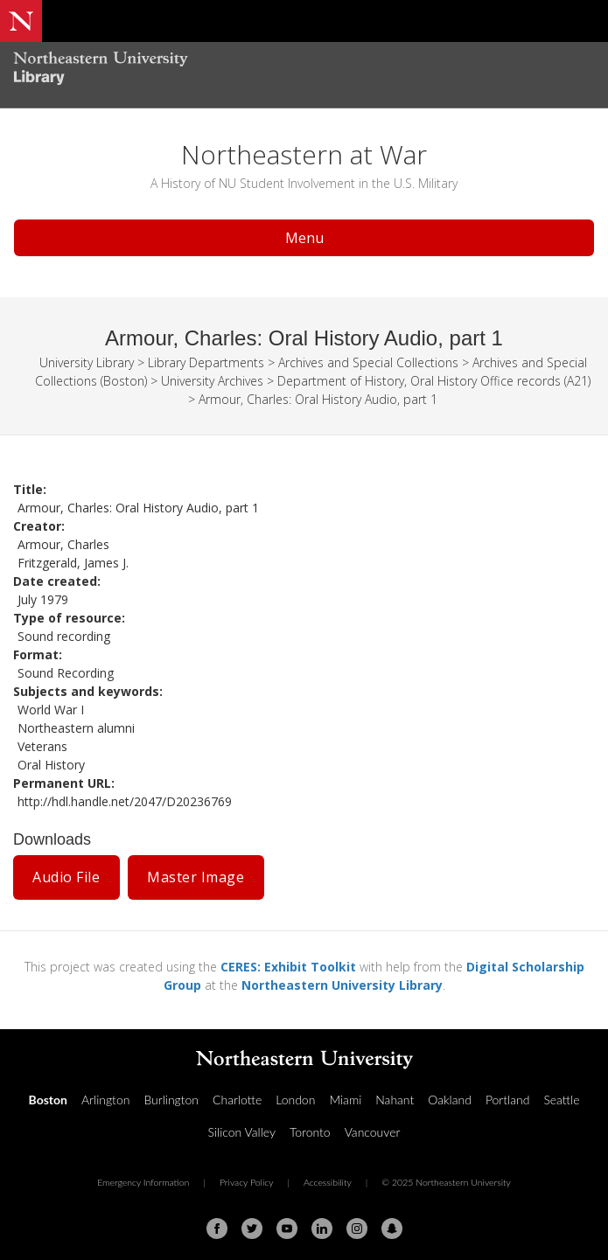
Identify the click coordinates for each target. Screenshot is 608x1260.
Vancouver (373, 1131)
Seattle (561, 1099)
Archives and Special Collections (368, 362)
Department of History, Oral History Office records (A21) (434, 380)
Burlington (171, 1099)
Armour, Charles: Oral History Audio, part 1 (318, 399)
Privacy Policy (247, 1182)
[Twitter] (251, 1228)
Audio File (66, 877)
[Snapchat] (391, 1228)
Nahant (394, 1099)
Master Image (195, 877)
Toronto (310, 1131)
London (295, 1099)
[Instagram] (356, 1228)
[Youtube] (286, 1228)
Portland (508, 1099)
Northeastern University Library (342, 985)
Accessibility (328, 1182)
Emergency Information (143, 1182)
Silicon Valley (242, 1131)
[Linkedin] (321, 1228)
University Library (86, 362)
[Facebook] (216, 1228)
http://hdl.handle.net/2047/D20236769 (124, 801)
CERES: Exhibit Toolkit (288, 966)
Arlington (105, 1099)
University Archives (212, 380)
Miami (345, 1099)
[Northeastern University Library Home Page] (304, 70)
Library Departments (206, 362)
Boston (48, 1099)
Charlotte (237, 1099)
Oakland (450, 1099)
